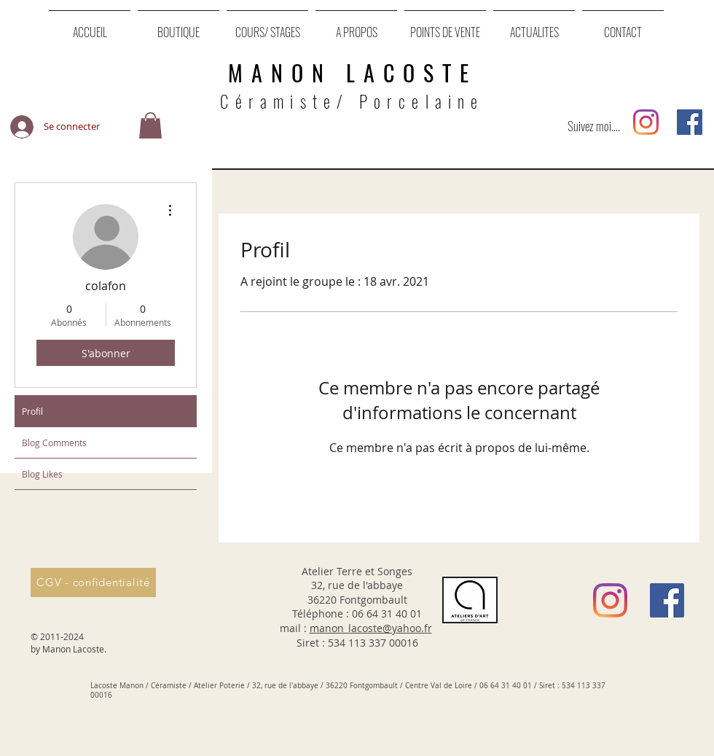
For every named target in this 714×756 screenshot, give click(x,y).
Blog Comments (54, 442)
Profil (32, 411)
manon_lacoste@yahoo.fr (371, 628)
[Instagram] (646, 122)
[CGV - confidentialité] (93, 582)
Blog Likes (42, 474)
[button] (150, 126)
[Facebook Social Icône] (689, 122)
